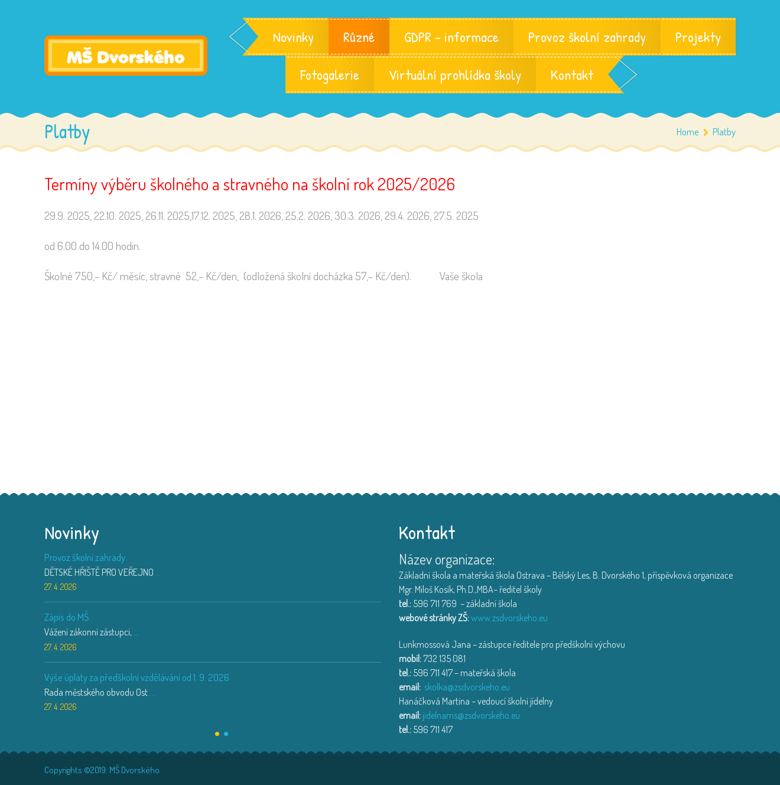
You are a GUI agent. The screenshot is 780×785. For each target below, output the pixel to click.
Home (688, 131)
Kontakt (572, 74)
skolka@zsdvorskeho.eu (467, 687)
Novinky (293, 37)
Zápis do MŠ (66, 617)
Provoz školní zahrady (587, 37)
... (158, 572)
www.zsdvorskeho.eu (509, 618)
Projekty (698, 37)
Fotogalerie (329, 74)
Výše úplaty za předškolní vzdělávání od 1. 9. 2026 (136, 677)
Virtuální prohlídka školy (455, 74)
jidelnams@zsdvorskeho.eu (471, 715)
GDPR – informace (451, 37)
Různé (359, 37)
